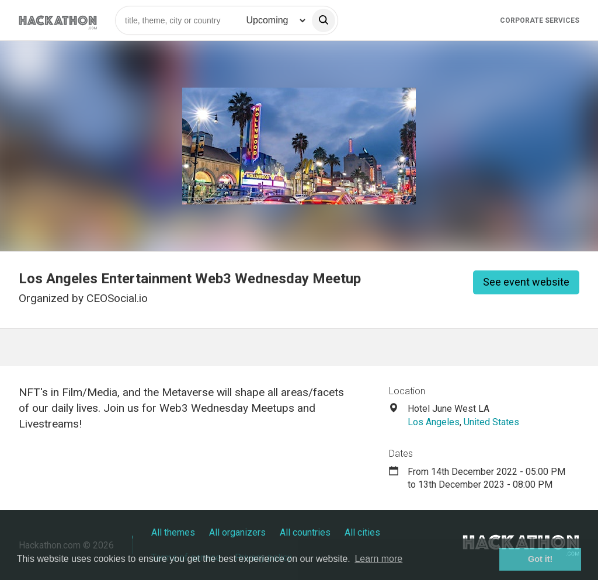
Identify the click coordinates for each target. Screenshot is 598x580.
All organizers (237, 532)
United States (491, 422)
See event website (526, 282)
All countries (305, 532)
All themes (173, 532)
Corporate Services (539, 20)
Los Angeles (434, 422)
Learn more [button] (378, 559)
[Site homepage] (58, 20)
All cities (362, 532)
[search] (323, 20)
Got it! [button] (540, 559)
